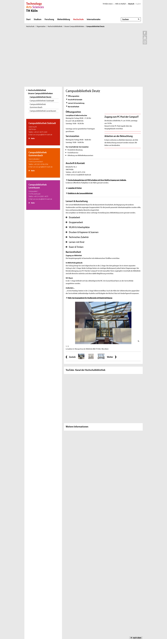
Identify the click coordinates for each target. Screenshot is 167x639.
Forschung (49, 19)
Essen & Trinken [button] (75, 194)
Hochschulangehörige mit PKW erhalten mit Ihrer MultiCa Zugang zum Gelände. (97, 127)
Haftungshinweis (89, 632)
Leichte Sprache (63, 599)
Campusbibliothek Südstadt (42, 48)
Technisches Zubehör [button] (77, 184)
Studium (37, 19)
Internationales (93, 19)
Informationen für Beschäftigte (40, 615)
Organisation (41, 26)
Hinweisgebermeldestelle (39, 612)
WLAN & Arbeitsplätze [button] (78, 174)
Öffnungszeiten (73, 43)
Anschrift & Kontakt (75, 47)
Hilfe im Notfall (120, 3)
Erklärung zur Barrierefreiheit (67, 606)
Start (28, 19)
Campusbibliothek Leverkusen (43, 58)
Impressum (48, 632)
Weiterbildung (63, 19)
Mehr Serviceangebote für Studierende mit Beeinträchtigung (90, 245)
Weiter (110, 304)
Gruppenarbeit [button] (74, 169)
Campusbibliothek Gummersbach (38, 53)
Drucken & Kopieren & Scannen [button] (82, 179)
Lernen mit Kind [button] (75, 189)
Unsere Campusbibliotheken (74, 26)
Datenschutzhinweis (67, 632)
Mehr (33, 86)
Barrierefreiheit (73, 54)
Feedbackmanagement (38, 609)
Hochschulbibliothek (55, 26)
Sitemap (34, 632)
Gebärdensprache (63, 602)
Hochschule (78, 19)
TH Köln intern (108, 3)
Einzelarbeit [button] (73, 164)
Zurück (72, 304)
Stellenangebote (35, 606)
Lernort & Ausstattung (76, 50)
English (138, 3)
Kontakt (32, 599)
